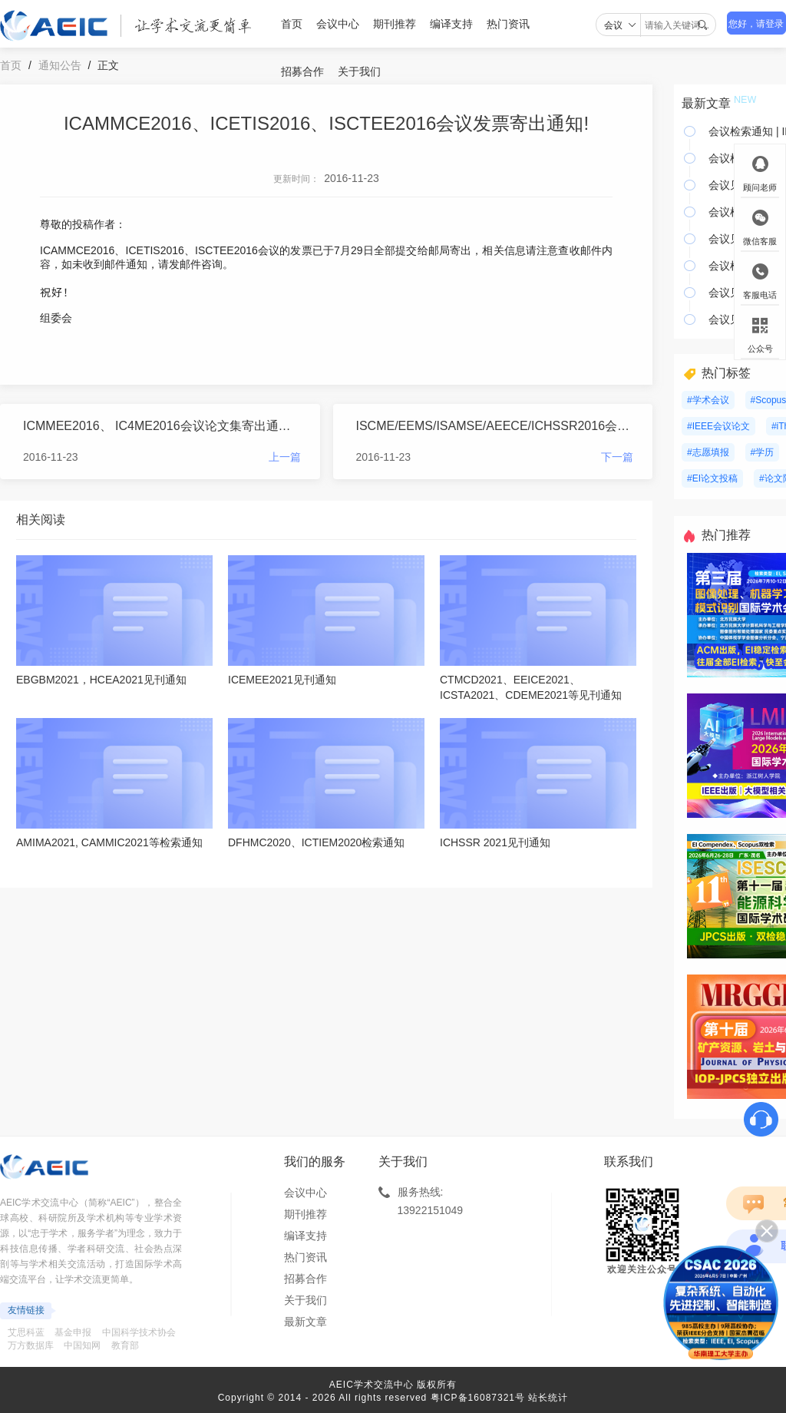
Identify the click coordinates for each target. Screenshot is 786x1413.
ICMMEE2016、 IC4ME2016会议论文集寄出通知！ (162, 425)
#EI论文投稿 (712, 478)
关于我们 (359, 71)
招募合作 (302, 71)
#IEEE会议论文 (718, 426)
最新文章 (305, 1321)
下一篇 (617, 457)
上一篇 (285, 457)
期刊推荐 (394, 24)
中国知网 (82, 1345)
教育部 (125, 1345)
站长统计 (548, 1397)
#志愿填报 (708, 452)
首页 (291, 24)
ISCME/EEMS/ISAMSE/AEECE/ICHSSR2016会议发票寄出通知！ (495, 425)
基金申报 (72, 1332)
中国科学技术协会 (139, 1332)
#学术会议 (708, 400)
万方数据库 (31, 1345)
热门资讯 (508, 24)
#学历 (762, 452)
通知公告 (59, 65)
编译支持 (451, 24)
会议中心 (337, 24)
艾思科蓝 (26, 1332)
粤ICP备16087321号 (478, 1397)
